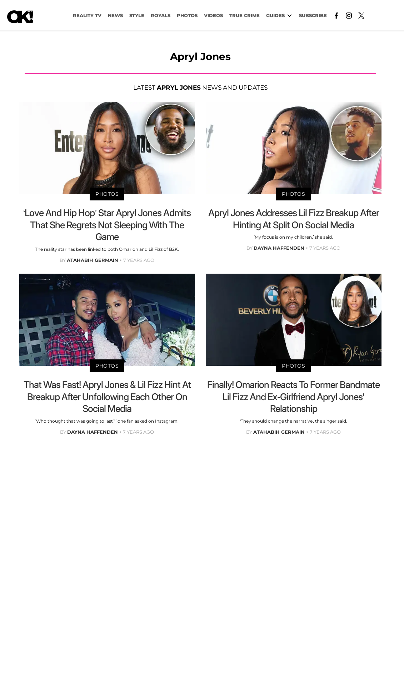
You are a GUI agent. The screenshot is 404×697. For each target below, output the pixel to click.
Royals (160, 15)
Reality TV (87, 15)
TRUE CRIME (244, 15)
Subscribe (313, 15)
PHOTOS (187, 15)
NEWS (115, 15)
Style (136, 15)
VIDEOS (213, 15)
